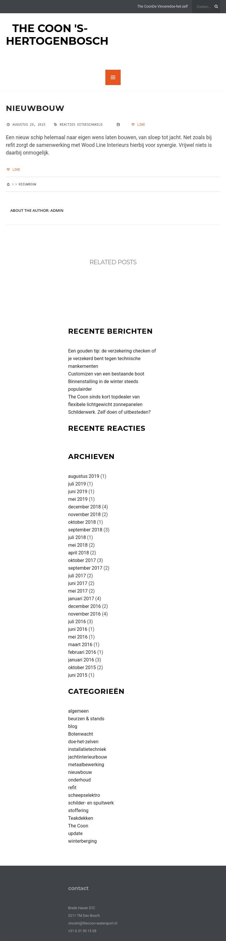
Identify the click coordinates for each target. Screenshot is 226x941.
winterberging (82, 841)
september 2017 (85, 568)
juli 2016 (77, 621)
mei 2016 (78, 637)
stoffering (78, 810)
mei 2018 (78, 545)
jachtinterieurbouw (87, 757)
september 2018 (85, 530)
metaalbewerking (86, 764)
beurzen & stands (86, 718)
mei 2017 (78, 591)
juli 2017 (77, 575)
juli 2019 (77, 484)
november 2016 (84, 614)
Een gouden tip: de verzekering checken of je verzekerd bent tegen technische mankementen (112, 358)
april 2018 (78, 553)
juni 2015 (77, 675)
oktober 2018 (82, 522)
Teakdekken (80, 818)
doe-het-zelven (83, 741)
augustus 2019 (83, 476)
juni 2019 (77, 491)
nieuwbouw (35, 108)
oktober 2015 (82, 667)
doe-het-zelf (178, 6)
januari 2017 (81, 598)
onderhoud (79, 780)
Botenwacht (80, 734)
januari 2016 (81, 660)
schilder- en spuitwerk (91, 803)
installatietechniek (87, 749)
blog (72, 726)
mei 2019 (78, 499)
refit (72, 787)
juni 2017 (77, 583)
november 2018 (84, 514)
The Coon (144, 6)
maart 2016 (80, 644)
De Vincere (160, 6)
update (75, 833)
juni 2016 (77, 629)
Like (138, 124)
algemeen (78, 711)
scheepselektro (84, 795)
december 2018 (84, 507)
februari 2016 (82, 652)
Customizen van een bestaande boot (106, 374)
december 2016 (84, 606)
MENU (113, 77)
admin (56, 210)
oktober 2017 (82, 560)
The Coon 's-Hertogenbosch (57, 34)
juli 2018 (77, 537)
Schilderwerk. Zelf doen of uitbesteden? (109, 412)
